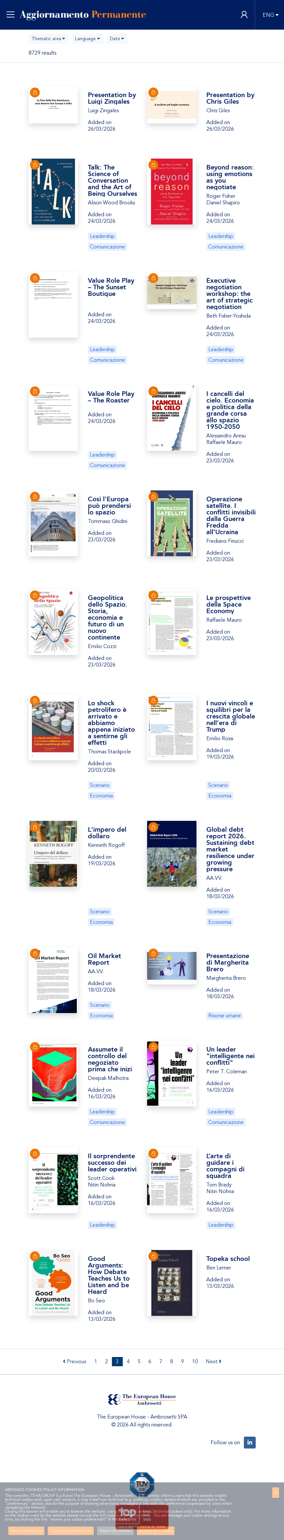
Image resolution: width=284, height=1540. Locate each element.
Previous (74, 1361)
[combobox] (48, 39)
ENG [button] (268, 15)
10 (195, 1361)
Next (213, 1361)
